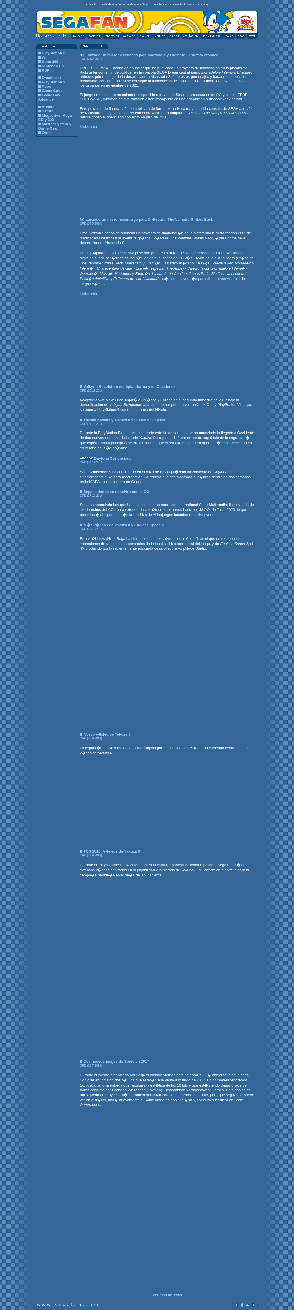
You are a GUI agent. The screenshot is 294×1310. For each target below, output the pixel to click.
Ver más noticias (167, 1295)
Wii (44, 57)
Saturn (48, 111)
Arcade (48, 107)
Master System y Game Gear (54, 126)
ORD (83, 59)
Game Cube (52, 91)
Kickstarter (88, 126)
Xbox (46, 86)
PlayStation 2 (53, 82)
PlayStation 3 (53, 53)
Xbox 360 (50, 62)
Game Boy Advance (49, 97)
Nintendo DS (53, 66)
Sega (145, 4)
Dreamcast (51, 78)
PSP (45, 70)
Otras (47, 133)
